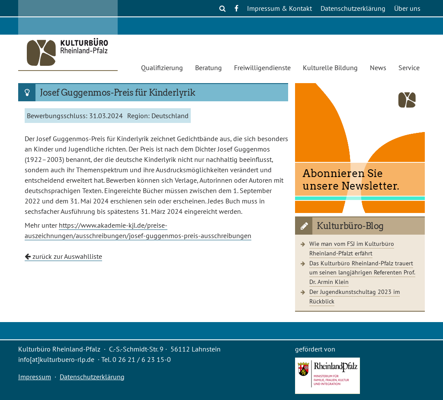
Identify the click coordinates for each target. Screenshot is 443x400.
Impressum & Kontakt (279, 8)
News (378, 67)
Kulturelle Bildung (330, 67)
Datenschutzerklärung (353, 8)
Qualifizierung (162, 67)
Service (409, 67)
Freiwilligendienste (262, 67)
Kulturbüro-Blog (350, 226)
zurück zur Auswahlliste (63, 256)
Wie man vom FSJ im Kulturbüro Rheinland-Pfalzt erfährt (351, 248)
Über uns (407, 8)
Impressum (34, 376)
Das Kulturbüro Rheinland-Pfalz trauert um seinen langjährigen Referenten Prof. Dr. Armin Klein (362, 272)
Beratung (208, 67)
